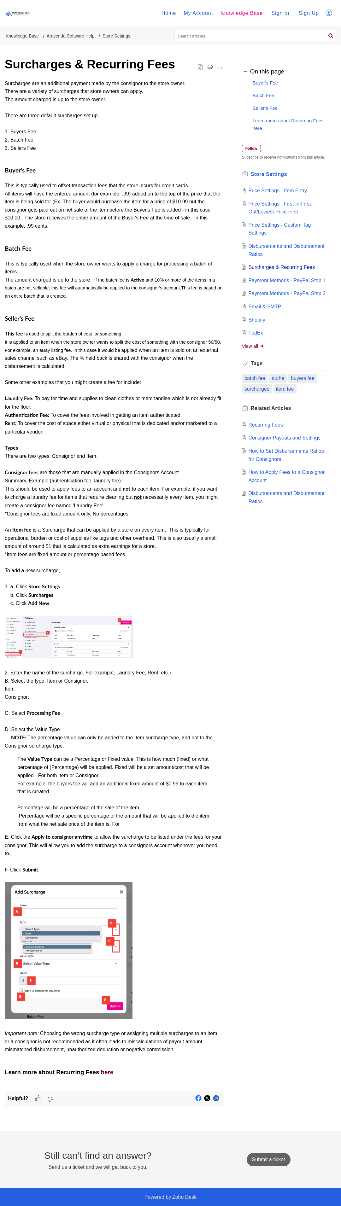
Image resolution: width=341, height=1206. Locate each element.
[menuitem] (169, 13)
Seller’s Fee (265, 108)
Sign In (280, 13)
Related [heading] (272, 430)
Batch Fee (263, 95)
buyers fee (303, 400)
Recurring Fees (266, 447)
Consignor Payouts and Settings (285, 460)
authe (279, 400)
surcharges (257, 411)
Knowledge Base (241, 13)
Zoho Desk (184, 1197)
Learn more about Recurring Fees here (288, 124)
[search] (255, 36)
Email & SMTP (265, 328)
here (107, 1072)
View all (254, 368)
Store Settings (116, 35)
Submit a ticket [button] (268, 1159)
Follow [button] (252, 148)
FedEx (256, 355)
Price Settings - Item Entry (278, 196)
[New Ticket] (269, 1159)
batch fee (255, 400)
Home (169, 13)
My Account (198, 13)
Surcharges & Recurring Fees (282, 273)
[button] (329, 13)
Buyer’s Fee (265, 82)
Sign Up (309, 13)
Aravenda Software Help (71, 35)
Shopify (257, 342)
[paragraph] (114, 585)
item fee (286, 411)
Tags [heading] (258, 385)
